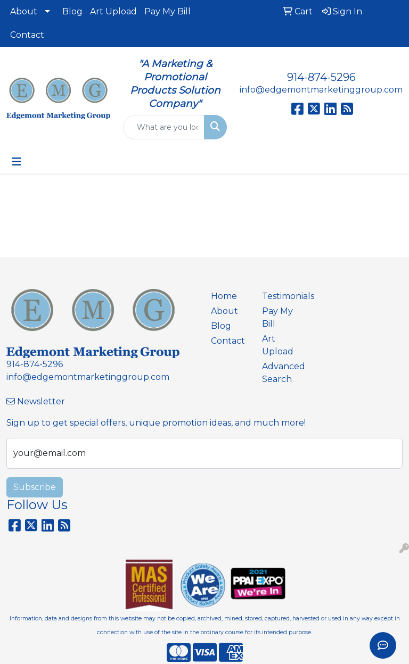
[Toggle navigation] (16, 161)
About (23, 11)
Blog (72, 11)
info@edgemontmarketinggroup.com (321, 90)
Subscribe (34, 487)
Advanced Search (281, 372)
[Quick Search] (163, 127)
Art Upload (113, 11)
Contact (27, 35)
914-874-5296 (321, 77)
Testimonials (281, 296)
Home (224, 296)
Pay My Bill (167, 11)
